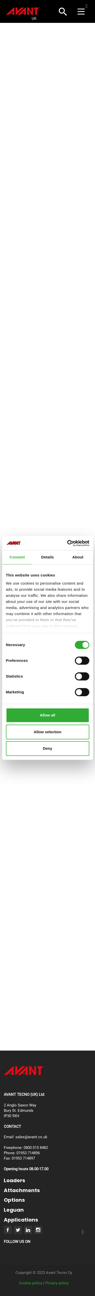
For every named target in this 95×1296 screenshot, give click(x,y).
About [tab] (77, 557)
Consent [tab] (17, 557)
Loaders (14, 1180)
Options (14, 1200)
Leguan (14, 1209)
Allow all (47, 715)
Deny (47, 748)
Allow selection (47, 732)
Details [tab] (47, 557)
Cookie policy (30, 1283)
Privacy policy (57, 1283)
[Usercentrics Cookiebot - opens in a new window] (67, 543)
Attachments (22, 1190)
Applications (21, 1219)
